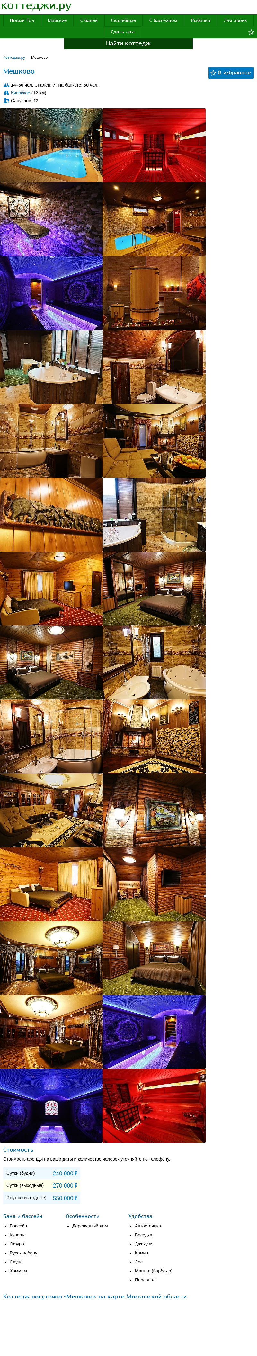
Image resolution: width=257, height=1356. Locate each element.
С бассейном (163, 20)
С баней (89, 20)
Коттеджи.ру (14, 57)
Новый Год (22, 20)
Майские (57, 20)
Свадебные (123, 20)
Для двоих (235, 20)
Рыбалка (200, 20)
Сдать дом (123, 32)
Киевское (20, 92)
